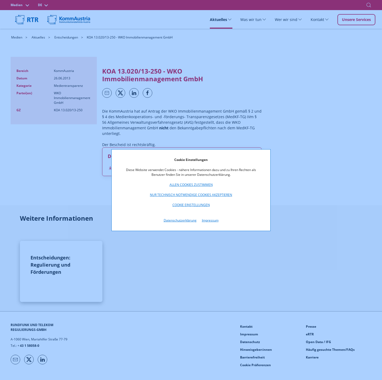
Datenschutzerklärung (180, 220)
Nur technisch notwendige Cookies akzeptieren (191, 195)
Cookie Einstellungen (191, 205)
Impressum (210, 220)
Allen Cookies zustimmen (191, 184)
